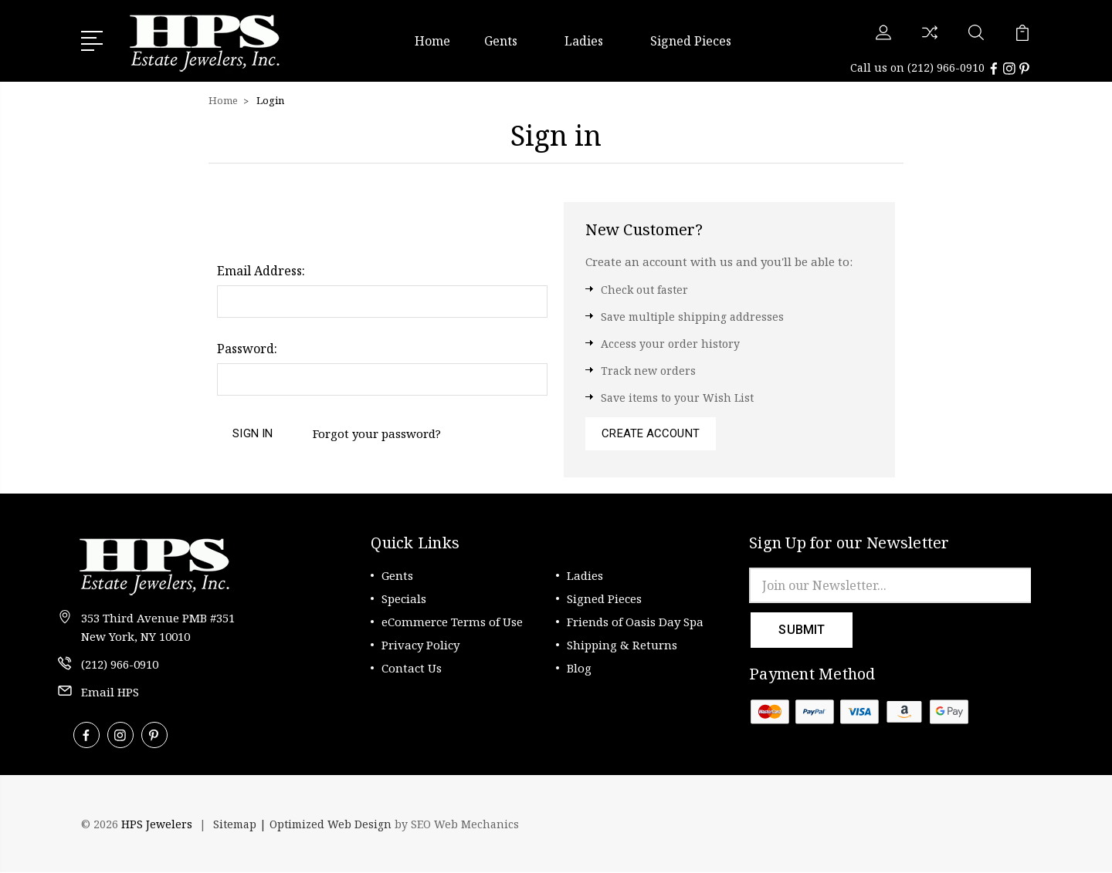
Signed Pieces (690, 40)
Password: (247, 348)
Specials (403, 599)
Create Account (650, 434)
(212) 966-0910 (946, 67)
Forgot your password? (377, 433)
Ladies (590, 40)
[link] (988, 825)
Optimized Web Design (331, 824)
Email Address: (261, 270)
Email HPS (110, 692)
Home (432, 40)
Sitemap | (241, 824)
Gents (507, 40)
